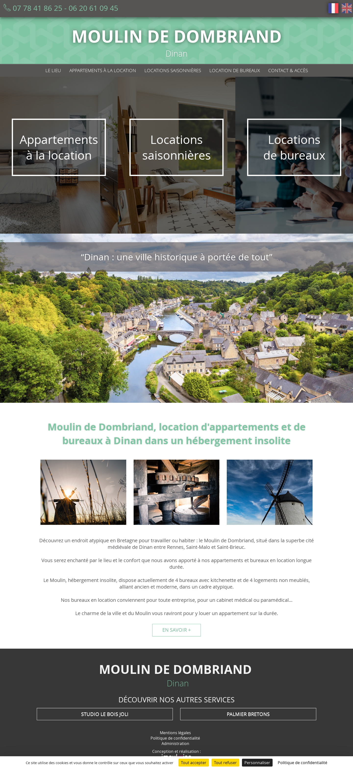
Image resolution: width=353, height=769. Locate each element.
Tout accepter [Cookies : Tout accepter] (193, 762)
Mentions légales (175, 732)
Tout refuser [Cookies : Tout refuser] (225, 762)
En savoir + (176, 630)
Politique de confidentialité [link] (302, 762)
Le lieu (53, 70)
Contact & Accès (288, 70)
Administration (175, 743)
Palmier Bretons (248, 714)
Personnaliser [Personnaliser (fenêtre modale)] (257, 762)
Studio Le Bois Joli (104, 714)
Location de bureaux (234, 70)
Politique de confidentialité (175, 738)
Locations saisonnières (172, 70)
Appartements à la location (102, 70)
